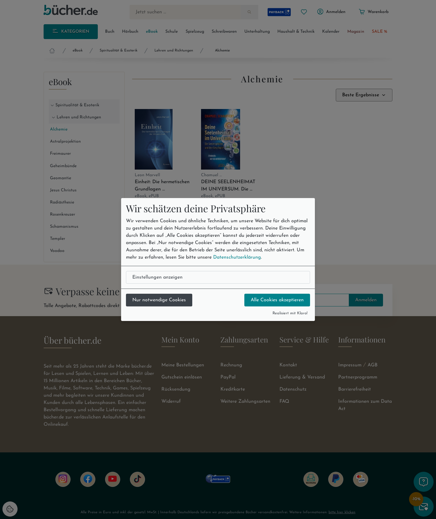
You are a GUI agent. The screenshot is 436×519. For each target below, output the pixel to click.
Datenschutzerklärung (237, 257)
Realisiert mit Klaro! (290, 313)
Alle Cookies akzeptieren (277, 300)
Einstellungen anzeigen (157, 277)
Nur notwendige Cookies (159, 300)
